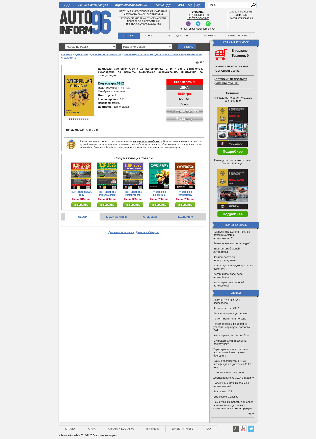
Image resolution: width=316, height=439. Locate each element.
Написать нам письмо (232, 66)
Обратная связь (227, 70)
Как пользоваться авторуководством (224, 259)
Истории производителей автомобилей (228, 275)
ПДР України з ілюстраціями (107, 193)
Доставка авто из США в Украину (233, 377)
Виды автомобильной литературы (226, 250)
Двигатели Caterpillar (106, 54)
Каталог (128, 35)
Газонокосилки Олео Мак (228, 372)
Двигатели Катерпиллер (121, 232)
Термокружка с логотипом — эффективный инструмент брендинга (230, 352)
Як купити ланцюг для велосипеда (226, 301)
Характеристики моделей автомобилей (228, 284)
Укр (197, 5)
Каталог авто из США (226, 308)
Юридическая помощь (131, 5)
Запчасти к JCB (222, 391)
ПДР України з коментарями (133, 193)
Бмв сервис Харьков (225, 396)
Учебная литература (92, 5)
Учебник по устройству (185, 193)
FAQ (208, 428)
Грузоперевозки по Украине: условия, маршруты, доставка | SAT (232, 327)
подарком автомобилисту (147, 141)
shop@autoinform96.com (202, 28)
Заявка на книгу (239, 35)
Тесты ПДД (162, 5)
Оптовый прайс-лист (231, 79)
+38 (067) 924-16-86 (198, 18)
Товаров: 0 (240, 55)
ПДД (67, 5)
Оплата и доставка (177, 35)
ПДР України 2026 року (81, 193)
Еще (251, 413)
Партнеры (153, 428)
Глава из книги (116, 216)
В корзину (81, 204)
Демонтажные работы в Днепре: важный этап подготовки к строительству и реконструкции (233, 405)
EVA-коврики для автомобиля (231, 335)
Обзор (82, 216)
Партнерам (209, 35)
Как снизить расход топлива (230, 313)
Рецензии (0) (185, 216)
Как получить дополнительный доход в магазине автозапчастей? (232, 235)
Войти (238, 14)
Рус (189, 5)
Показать (187, 46)
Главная (66, 54)
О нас (149, 35)
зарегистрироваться (241, 18)
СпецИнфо (124, 87)
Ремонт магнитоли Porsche (229, 318)
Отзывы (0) (150, 216)
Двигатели (81, 54)
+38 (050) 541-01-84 (198, 15)
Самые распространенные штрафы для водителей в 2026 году (232, 364)
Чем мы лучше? (227, 83)
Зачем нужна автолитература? (232, 243)
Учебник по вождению (159, 193)
